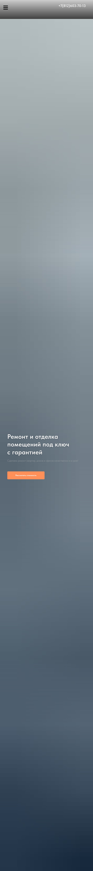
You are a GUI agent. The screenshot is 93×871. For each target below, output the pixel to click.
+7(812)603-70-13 (72, 6)
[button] (26, 475)
